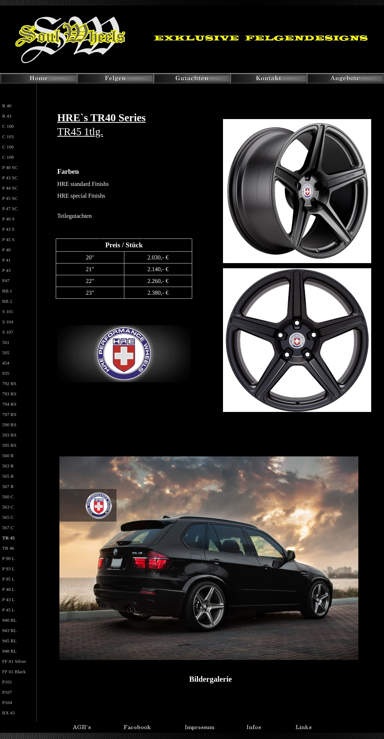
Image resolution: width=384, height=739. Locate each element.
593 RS (9, 435)
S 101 (7, 311)
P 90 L (8, 558)
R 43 (6, 116)
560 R (8, 455)
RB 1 (7, 291)
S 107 (7, 332)
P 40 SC (10, 167)
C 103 (8, 136)
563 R (8, 466)
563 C (8, 507)
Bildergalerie (210, 679)
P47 (6, 280)
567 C (8, 527)
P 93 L (8, 568)
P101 (7, 682)
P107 (7, 692)
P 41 (6, 260)
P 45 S (8, 239)
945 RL (9, 640)
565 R (8, 476)
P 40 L (8, 589)
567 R (8, 486)
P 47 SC (10, 208)
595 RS (9, 445)
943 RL (9, 630)
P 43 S (8, 229)
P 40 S (8, 219)
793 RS (9, 394)
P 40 (6, 249)
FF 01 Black (14, 671)
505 (6, 352)
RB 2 (7, 301)
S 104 (7, 321)
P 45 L (8, 610)
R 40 (6, 105)
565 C (8, 517)
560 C (8, 496)
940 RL (9, 620)
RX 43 (8, 712)
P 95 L (8, 579)
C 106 (8, 147)
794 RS (9, 404)
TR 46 (8, 548)
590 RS (9, 424)
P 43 (6, 270)
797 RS (9, 414)
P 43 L (8, 599)
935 (6, 373)
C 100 (8, 126)
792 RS (9, 383)
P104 (7, 702)
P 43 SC (10, 177)
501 (6, 342)
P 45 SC (10, 198)
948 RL (9, 651)
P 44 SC (10, 188)
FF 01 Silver (14, 661)
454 (6, 363)
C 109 (8, 157)
